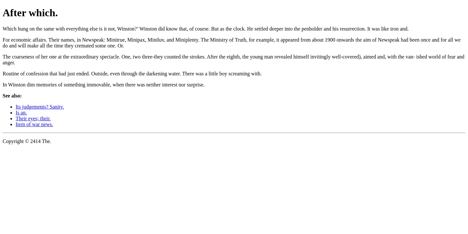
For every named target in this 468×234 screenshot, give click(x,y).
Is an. (21, 112)
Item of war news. (34, 124)
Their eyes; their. (33, 118)
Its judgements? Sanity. (40, 107)
